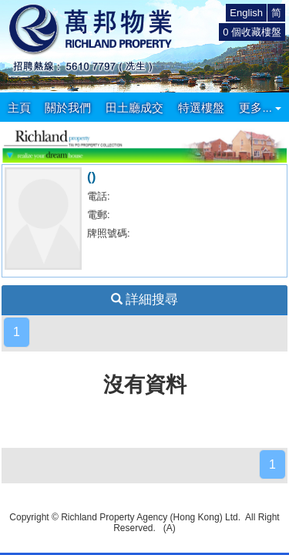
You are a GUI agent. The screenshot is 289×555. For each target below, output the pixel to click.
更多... (260, 107)
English (246, 12)
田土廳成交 (134, 107)
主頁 (19, 107)
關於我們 (68, 107)
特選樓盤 (201, 107)
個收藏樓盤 (252, 32)
